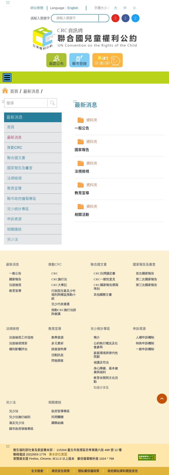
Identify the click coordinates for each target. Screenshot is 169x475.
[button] (162, 399)
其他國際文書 (103, 294)
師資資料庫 (59, 349)
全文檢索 (37, 471)
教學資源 (57, 337)
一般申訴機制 (145, 349)
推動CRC (14, 148)
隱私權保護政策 (88, 471)
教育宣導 (14, 188)
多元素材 (57, 343)
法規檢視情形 (18, 343)
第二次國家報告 (146, 279)
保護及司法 (101, 362)
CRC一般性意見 (104, 279)
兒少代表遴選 (60, 304)
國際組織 (57, 422)
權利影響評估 (18, 349)
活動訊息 (57, 354)
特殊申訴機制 (145, 343)
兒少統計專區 (18, 209)
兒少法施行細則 (19, 416)
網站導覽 (36, 8)
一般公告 (15, 273)
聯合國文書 (16, 158)
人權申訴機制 (145, 337)
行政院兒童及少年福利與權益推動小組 (63, 294)
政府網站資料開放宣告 (123, 471)
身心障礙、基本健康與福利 (106, 370)
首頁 (10, 127)
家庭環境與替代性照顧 (106, 354)
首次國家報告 (145, 273)
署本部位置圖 (58, 454)
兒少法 (12, 240)
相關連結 (14, 229)
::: (8, 2)
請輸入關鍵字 (40, 18)
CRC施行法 (59, 279)
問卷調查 (57, 360)
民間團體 (57, 416)
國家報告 (15, 279)
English (73, 8)
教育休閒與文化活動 (106, 379)
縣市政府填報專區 (21, 199)
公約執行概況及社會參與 (106, 345)
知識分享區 (101, 387)
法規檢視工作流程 (21, 337)
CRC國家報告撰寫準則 (106, 286)
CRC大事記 (59, 284)
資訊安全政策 (61, 471)
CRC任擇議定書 (104, 273)
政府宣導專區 (60, 411)
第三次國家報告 (146, 284)
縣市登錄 (79, 64)
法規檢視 (14, 178)
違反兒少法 (16, 422)
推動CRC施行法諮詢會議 (63, 311)
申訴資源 (14, 219)
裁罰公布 (56, 64)
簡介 (97, 337)
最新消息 (14, 117)
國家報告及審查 (20, 168)
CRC (54, 273)
